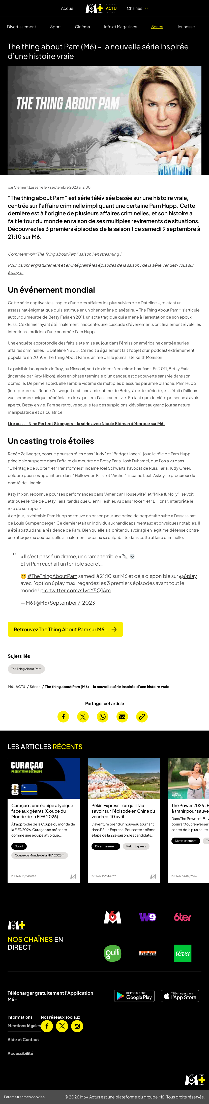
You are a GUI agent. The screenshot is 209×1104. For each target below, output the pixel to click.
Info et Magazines (120, 26)
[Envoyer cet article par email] (122, 716)
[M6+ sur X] (62, 1026)
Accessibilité (20, 1053)
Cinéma (82, 26)
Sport (55, 26)
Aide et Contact (23, 1039)
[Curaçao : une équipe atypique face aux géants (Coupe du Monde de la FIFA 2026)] (44, 778)
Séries (157, 26)
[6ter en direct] (182, 917)
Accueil (68, 8)
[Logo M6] (73, 876)
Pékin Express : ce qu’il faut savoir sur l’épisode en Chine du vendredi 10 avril (123, 811)
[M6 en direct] (46, 925)
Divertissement (21, 26)
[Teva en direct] (182, 953)
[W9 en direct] (147, 917)
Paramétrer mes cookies (24, 1096)
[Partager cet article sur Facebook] (63, 716)
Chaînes (137, 8)
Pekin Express (136, 846)
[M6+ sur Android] (135, 996)
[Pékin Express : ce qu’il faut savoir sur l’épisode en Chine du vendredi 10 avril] (124, 778)
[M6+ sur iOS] (180, 996)
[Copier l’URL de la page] (142, 716)
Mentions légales (24, 1025)
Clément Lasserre (29, 187)
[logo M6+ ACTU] (101, 8)
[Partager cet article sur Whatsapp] (102, 716)
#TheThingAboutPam (52, 576)
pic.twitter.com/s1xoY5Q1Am (75, 590)
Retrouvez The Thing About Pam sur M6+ (65, 629)
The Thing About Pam (26, 669)
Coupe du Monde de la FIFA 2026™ (40, 855)
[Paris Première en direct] (147, 953)
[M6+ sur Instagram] (77, 1026)
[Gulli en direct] (112, 953)
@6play (188, 576)
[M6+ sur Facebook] (47, 1026)
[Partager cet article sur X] (83, 716)
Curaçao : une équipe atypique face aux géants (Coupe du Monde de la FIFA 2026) (42, 811)
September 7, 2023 (72, 602)
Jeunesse (186, 26)
